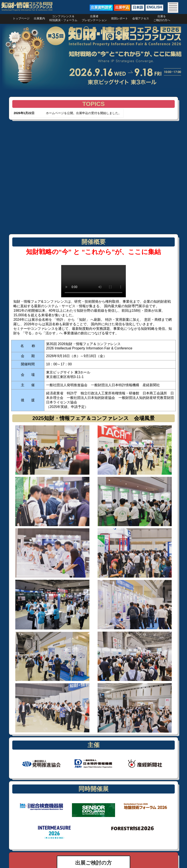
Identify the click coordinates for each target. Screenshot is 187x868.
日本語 (138, 7)
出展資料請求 (101, 7)
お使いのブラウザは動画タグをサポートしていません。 (93, 281)
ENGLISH (154, 7)
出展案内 (39, 18)
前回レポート (119, 18)
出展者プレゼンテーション (94, 17)
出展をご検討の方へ (161, 17)
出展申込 (122, 7)
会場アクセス (140, 18)
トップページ (21, 18)
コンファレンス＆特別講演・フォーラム (63, 17)
